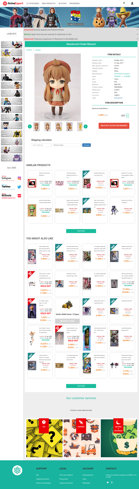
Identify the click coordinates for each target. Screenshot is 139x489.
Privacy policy (63, 470)
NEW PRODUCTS (49, 3)
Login (84, 470)
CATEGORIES (32, 3)
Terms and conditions (66, 466)
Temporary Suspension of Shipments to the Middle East (51, 39)
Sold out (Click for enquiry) (114, 125)
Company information (66, 474)
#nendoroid (118, 98)
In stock (62, 3)
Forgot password (88, 466)
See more (81, 228)
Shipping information (42, 470)
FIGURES (29, 50)
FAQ (37, 466)
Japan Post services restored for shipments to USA (48, 34)
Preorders (74, 3)
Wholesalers (86, 474)
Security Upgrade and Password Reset (44, 30)
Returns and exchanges (43, 474)
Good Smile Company (122, 74)
